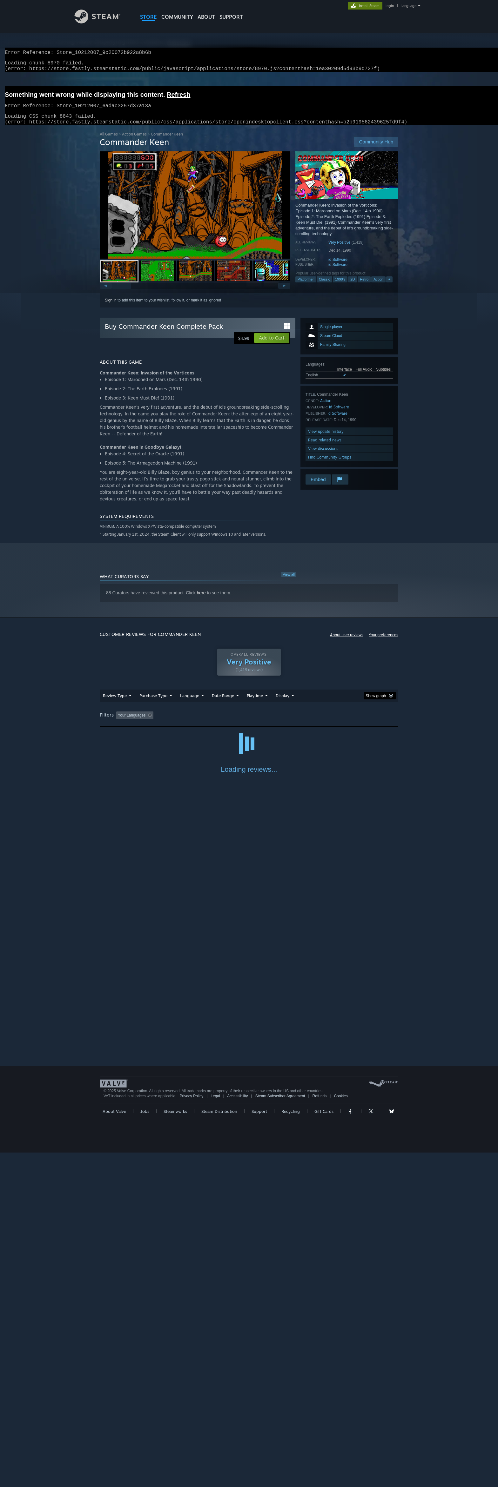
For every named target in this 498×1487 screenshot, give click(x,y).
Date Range (223, 703)
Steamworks (175, 1445)
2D (352, 287)
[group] (249, 723)
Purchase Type (153, 703)
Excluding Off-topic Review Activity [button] (196, 723)
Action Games (134, 141)
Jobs (144, 1445)
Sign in (111, 308)
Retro (364, 287)
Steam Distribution (219, 1445)
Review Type (115, 703)
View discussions (323, 456)
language (408, 5)
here (201, 600)
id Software (337, 267)
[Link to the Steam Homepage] (102, 21)
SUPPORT (231, 17)
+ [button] (389, 287)
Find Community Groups (329, 464)
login (390, 5)
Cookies (340, 1430)
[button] (195, 212)
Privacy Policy (191, 1430)
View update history (326, 439)
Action (378, 287)
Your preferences (383, 642)
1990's (340, 287)
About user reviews (346, 642)
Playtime (255, 703)
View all (289, 582)
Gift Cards (323, 1445)
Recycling (290, 1445)
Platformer (306, 287)
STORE (148, 17)
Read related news (324, 447)
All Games (109, 141)
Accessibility (237, 1430)
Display (282, 703)
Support (259, 1445)
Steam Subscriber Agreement (280, 1430)
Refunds (320, 1430)
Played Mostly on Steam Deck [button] (290, 723)
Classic (324, 287)
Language (189, 703)
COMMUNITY (177, 17)
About (206, 17)
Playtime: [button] (245, 723)
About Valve (114, 1445)
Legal (215, 1430)
